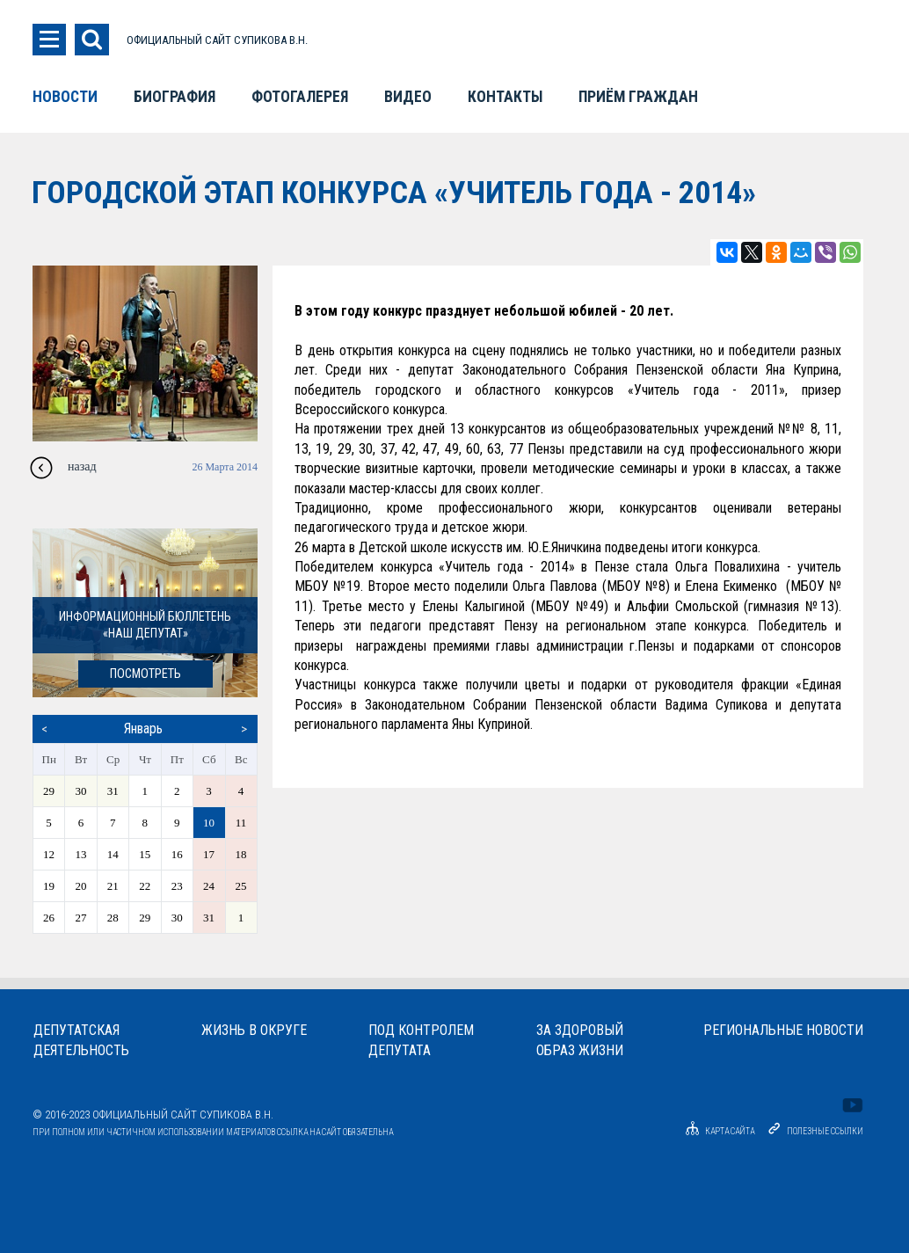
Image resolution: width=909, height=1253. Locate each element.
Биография (174, 97)
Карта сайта (717, 1131)
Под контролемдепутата (421, 1040)
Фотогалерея (299, 97)
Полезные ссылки (825, 1131)
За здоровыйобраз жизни (579, 1040)
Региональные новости (783, 1030)
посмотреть (145, 674)
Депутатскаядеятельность (81, 1040)
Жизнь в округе (254, 1030)
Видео (408, 97)
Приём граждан (638, 97)
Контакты (505, 97)
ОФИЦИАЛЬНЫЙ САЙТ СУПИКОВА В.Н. (217, 40)
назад (82, 466)
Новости (65, 97)
